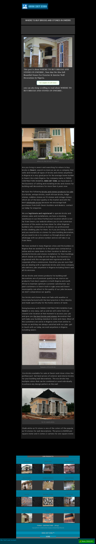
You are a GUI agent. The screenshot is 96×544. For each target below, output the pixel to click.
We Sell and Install (8, 540)
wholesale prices (33, 203)
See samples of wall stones (48, 83)
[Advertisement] (48, 29)
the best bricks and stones (45, 316)
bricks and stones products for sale (57, 192)
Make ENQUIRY (86, 541)
